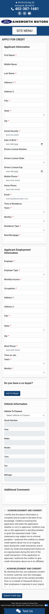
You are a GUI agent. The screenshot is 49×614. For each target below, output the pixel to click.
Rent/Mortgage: (11, 235)
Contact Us (25, 603)
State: (7, 111)
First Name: (9, 55)
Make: (7, 438)
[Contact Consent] (5, 568)
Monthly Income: (12, 279)
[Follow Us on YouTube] (29, 13)
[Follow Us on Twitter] (25, 13)
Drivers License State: (14, 158)
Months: (8, 217)
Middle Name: (10, 64)
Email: (7, 194)
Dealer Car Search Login (8, 605)
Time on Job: (10, 355)
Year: (6, 429)
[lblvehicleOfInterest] (24, 415)
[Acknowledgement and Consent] (5, 510)
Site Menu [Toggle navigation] (25, 31)
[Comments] (24, 498)
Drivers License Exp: (13, 167)
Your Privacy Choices (39, 605)
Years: (7, 208)
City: (6, 100)
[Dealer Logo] (24, 21)
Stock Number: (11, 420)
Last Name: (9, 73)
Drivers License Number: (15, 149)
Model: (7, 447)
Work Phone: (10, 346)
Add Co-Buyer (12, 393)
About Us (18, 603)
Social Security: (11, 131)
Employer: (8, 261)
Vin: (6, 466)
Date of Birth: (10, 140)
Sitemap (27, 605)
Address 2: (9, 91)
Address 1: (9, 82)
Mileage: (8, 475)
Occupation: (9, 288)
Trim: (6, 457)
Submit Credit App (12, 595)
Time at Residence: (13, 204)
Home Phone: (10, 185)
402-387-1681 (27, 9)
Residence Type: (11, 226)
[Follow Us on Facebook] (20, 13)
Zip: (6, 121)
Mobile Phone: (11, 176)
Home (13, 603)
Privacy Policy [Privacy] (34, 603)
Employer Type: (11, 270)
